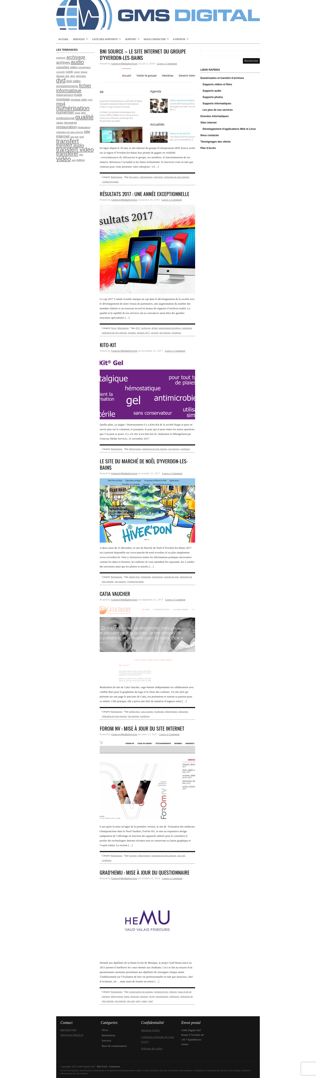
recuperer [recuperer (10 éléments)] (70, 122)
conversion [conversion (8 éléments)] (84, 67)
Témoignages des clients (215, 141)
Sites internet (208, 122)
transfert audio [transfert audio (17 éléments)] (70, 145)
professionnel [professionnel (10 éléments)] (65, 118)
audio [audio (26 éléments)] (77, 62)
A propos (180, 39)
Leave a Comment (167, 63)
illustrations (157, 576)
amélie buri (134, 576)
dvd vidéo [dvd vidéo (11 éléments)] (73, 81)
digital (155, 328)
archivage (145, 328)
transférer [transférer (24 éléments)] (67, 154)
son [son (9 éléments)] (81, 136)
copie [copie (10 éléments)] (69, 71)
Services (79, 39)
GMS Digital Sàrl (158, 15)
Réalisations (116, 177)
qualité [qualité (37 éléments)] (84, 116)
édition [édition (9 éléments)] (81, 160)
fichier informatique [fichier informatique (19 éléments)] (73, 88)
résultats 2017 (143, 332)
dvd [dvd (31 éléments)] (61, 80)
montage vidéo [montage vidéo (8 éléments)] (79, 99)
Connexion (114, 1066)
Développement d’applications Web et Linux (229, 128)
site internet (165, 332)
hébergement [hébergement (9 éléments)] (64, 95)
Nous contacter (155, 39)
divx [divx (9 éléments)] (72, 76)
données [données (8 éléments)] (81, 76)
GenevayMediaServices (124, 63)
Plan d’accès (208, 148)
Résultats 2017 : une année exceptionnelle (144, 193)
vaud (150, 1001)
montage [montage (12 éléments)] (63, 99)
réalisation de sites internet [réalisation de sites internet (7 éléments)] (69, 132)
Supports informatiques (217, 103)
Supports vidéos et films (217, 84)
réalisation (187, 328)
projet (152, 996)
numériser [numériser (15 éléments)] (65, 112)
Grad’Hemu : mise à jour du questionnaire (144, 872)
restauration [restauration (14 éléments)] (66, 127)
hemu (126, 996)
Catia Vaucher (115, 593)
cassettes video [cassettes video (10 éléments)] (66, 67)
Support (131, 39)
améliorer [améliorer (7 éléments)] (61, 57)
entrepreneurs (146, 177)
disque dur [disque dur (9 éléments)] (63, 76)
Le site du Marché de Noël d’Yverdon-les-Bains (144, 464)
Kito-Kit (108, 345)
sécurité (154, 332)
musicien (134, 996)
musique (144, 996)
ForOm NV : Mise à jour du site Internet (142, 728)
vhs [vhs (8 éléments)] (81, 154)
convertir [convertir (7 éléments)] (60, 72)
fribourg (173, 991)
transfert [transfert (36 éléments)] (67, 141)
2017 (138, 328)
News (113, 328)
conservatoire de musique (141, 991)
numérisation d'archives (170, 328)
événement (146, 576)
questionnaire (162, 996)
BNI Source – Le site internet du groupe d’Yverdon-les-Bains (143, 54)
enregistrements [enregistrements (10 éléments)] (67, 86)
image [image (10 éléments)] (78, 95)
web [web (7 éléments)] (73, 160)
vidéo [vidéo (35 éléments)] (63, 158)
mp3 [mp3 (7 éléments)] (90, 99)
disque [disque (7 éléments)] (84, 72)
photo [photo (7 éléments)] (78, 113)
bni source (134, 177)
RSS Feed (102, 1066)
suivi (138, 1001)
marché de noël (171, 576)
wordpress (176, 332)
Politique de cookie (151, 1048)
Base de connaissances (114, 1045)
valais (144, 1001)
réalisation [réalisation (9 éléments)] (84, 127)
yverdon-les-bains (110, 181)
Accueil (63, 39)
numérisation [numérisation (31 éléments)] (72, 108)
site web (181, 855)
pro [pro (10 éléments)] (83, 112)
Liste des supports (105, 39)
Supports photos (213, 97)
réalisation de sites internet (176, 177)
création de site (161, 991)
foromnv (133, 855)
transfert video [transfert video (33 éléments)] (75, 149)
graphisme (159, 711)
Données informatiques (214, 116)
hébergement (135, 449)
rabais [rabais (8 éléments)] (59, 122)
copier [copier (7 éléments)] (77, 72)
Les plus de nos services (218, 109)
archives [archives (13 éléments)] (63, 62)
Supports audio (212, 90)
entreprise (158, 177)
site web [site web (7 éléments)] (74, 137)
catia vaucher (147, 711)
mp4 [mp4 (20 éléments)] (60, 103)
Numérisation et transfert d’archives (222, 78)
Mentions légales (150, 1030)
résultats (132, 332)
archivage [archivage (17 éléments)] (75, 57)
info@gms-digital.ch (71, 1034)
